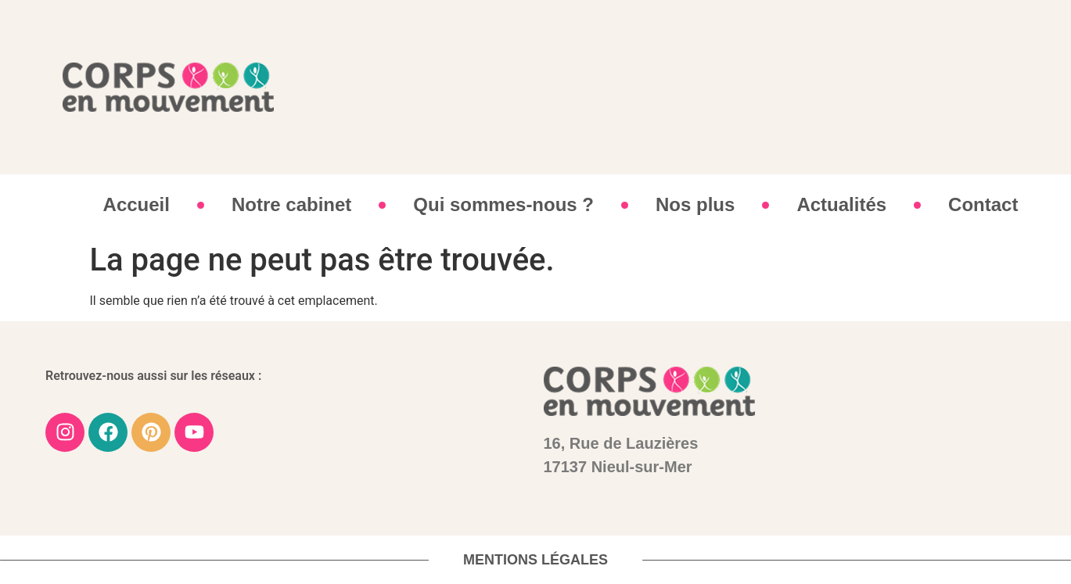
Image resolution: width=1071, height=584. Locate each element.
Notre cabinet (291, 204)
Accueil (136, 204)
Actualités (841, 204)
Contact (983, 204)
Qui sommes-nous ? (503, 204)
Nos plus (695, 204)
